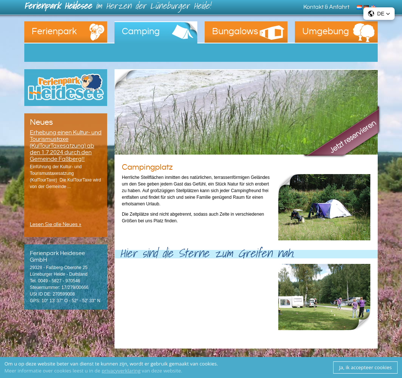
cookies (208, 363)
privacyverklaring (121, 370)
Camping (141, 31)
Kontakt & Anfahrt (326, 7)
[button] (379, 13)
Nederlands (360, 7)
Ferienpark (54, 31)
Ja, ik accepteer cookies (365, 367)
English (374, 7)
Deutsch (367, 7)
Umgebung (325, 31)
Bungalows (235, 31)
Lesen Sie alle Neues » (55, 224)
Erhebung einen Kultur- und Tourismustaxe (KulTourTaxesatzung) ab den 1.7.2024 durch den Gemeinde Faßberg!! (66, 146)
